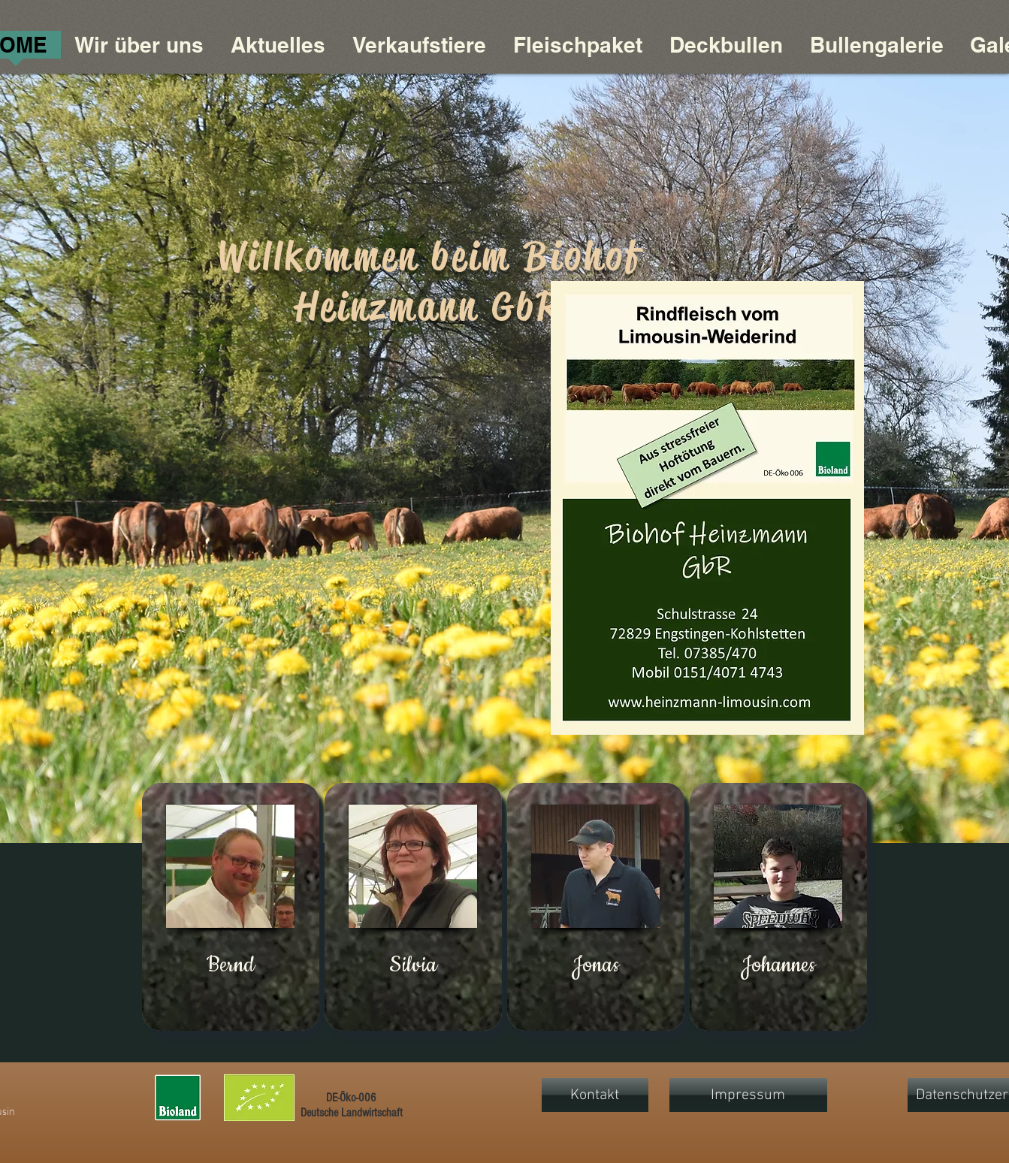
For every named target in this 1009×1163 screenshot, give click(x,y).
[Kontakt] (595, 1095)
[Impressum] (748, 1095)
